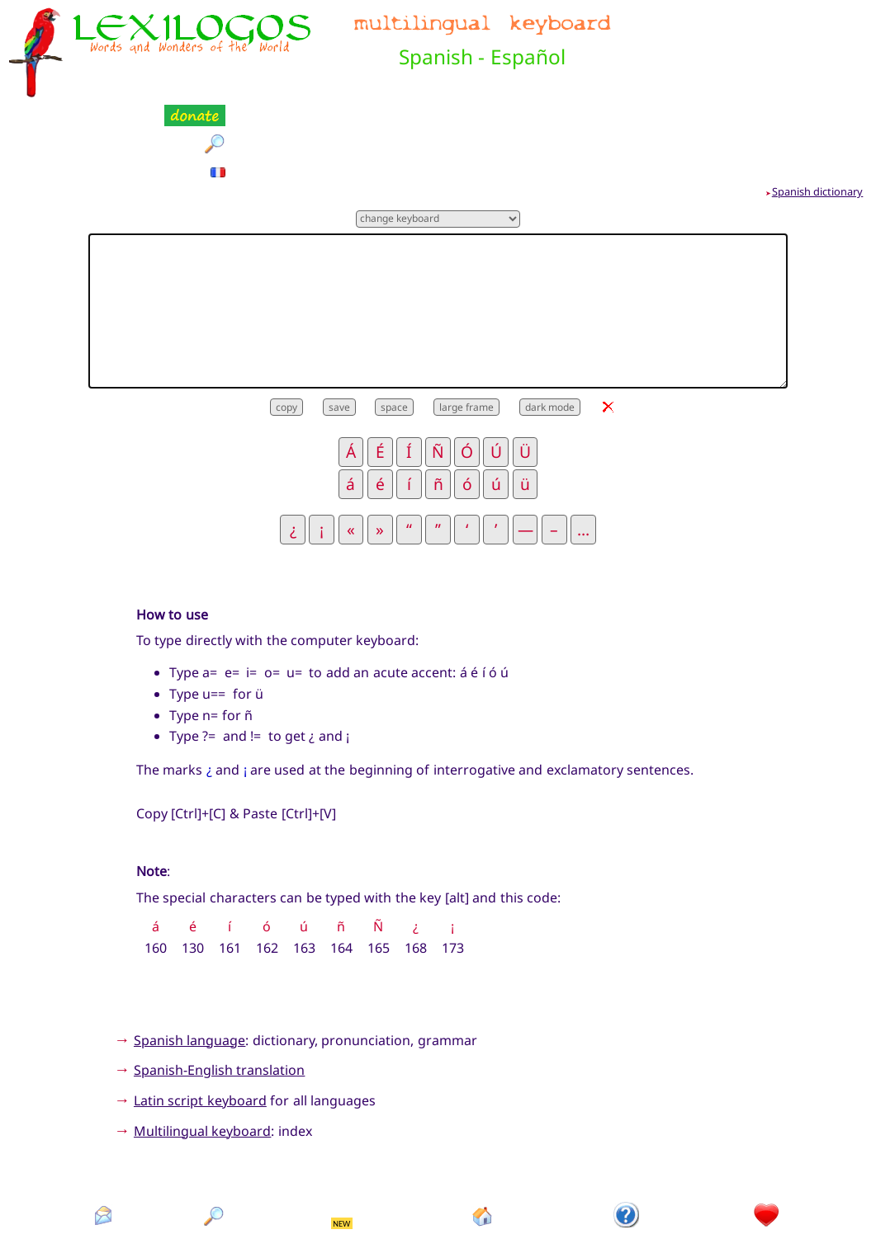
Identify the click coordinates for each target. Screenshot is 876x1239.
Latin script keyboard (200, 1019)
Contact (102, 1162)
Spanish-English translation (219, 988)
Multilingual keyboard (202, 1048)
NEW (341, 1141)
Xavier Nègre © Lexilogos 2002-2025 (438, 1197)
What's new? (342, 1162)
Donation (767, 1162)
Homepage (483, 1162)
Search (214, 1162)
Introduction (626, 1162)
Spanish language (189, 958)
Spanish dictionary (818, 109)
